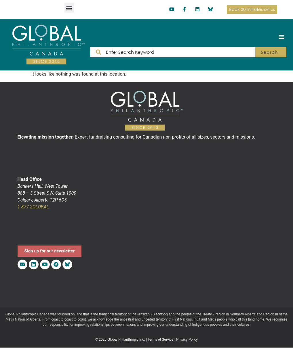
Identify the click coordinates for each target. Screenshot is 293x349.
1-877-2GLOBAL (33, 207)
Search (269, 52)
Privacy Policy (187, 340)
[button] (69, 8)
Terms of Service (160, 340)
